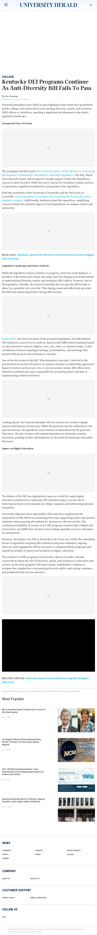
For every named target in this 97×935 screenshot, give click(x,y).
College (8, 77)
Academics (6, 850)
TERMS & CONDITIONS (38, 898)
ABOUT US (6, 879)
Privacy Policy (37, 932)
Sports (5, 854)
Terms (10, 932)
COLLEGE (70, 854)
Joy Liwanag (11, 96)
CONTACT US (35, 879)
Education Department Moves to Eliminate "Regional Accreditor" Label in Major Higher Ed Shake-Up (23, 800)
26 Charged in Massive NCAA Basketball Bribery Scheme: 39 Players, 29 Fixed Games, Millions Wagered (21, 742)
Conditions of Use (22, 932)
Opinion (5, 858)
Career (38, 854)
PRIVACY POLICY (8, 898)
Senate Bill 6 (9, 339)
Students (39, 850)
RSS (3, 917)
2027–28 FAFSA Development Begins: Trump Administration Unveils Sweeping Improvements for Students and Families (23, 772)
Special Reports (74, 850)
